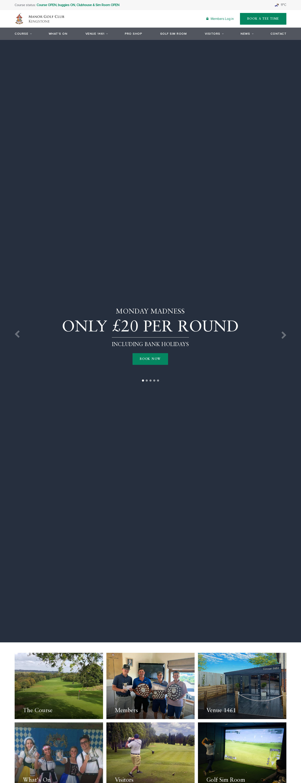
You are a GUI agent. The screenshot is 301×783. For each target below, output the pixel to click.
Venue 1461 (96, 33)
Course (23, 33)
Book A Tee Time (263, 18)
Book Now (150, 359)
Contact (278, 33)
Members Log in (220, 18)
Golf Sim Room (173, 33)
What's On (58, 33)
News (246, 33)
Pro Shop (133, 33)
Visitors (214, 33)
